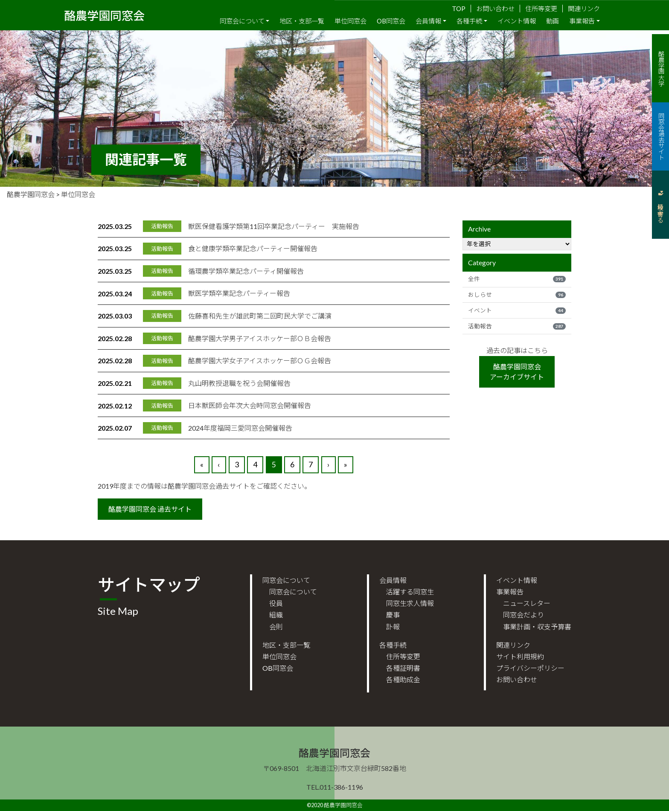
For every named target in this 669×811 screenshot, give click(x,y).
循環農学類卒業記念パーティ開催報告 (246, 271)
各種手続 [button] (469, 21)
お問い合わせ (495, 8)
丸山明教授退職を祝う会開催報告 (239, 383)
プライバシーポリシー (530, 668)
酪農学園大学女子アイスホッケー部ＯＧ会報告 (259, 360)
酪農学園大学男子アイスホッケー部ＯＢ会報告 (259, 338)
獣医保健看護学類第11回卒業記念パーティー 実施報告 (273, 226)
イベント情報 (516, 21)
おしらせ (517, 294)
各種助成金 (403, 679)
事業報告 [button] (582, 21)
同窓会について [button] (242, 21)
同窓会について (293, 592)
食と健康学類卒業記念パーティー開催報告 (252, 248)
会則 (276, 627)
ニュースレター (526, 603)
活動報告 (517, 326)
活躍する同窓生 (410, 592)
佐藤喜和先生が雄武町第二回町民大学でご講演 (260, 316)
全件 (517, 278)
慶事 (393, 615)
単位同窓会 (350, 21)
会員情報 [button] (428, 21)
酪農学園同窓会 (104, 14)
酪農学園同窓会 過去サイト (150, 509)
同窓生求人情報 (410, 603)
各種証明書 (403, 668)
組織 (276, 615)
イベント (517, 310)
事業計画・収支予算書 (537, 627)
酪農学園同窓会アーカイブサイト (517, 371)
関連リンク (584, 8)
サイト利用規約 (520, 656)
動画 (552, 21)
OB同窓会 (391, 21)
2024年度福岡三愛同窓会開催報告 (240, 428)
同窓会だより (523, 615)
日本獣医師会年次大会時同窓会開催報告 (249, 405)
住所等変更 (541, 8)
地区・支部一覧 (301, 21)
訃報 (393, 627)
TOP (458, 8)
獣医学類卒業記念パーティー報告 (239, 293)
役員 (276, 603)
